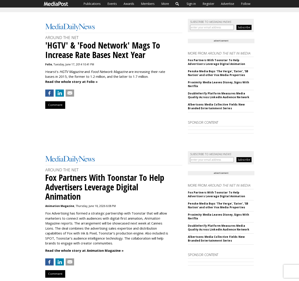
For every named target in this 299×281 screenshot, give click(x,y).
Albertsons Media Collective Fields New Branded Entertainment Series (216, 106)
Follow (245, 4)
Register (208, 4)
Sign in (191, 4)
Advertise (227, 4)
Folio (48, 64)
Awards (129, 4)
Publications (92, 4)
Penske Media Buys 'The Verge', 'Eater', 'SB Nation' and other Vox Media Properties (218, 73)
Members (148, 4)
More (165, 4)
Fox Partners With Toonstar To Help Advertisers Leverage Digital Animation (216, 62)
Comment (55, 105)
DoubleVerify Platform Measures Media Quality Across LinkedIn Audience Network (218, 95)
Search (177, 4)
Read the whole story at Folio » (71, 81)
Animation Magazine (59, 206)
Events (112, 4)
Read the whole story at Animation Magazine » (84, 250)
